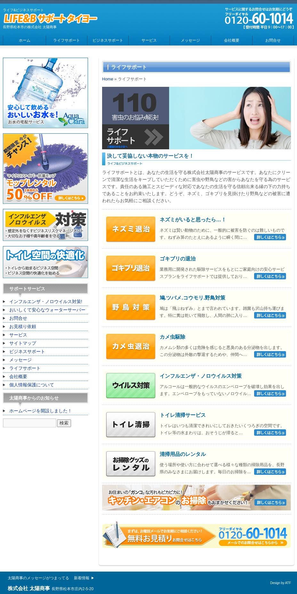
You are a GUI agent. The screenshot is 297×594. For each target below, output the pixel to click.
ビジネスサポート (107, 40)
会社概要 (231, 40)
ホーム (24, 40)
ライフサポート (66, 40)
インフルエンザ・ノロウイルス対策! (45, 301)
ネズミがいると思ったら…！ (193, 219)
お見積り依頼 (22, 326)
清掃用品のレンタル (183, 454)
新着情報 (81, 578)
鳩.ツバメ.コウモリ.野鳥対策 (192, 298)
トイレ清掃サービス (183, 415)
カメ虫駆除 (172, 337)
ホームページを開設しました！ (40, 410)
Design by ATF (280, 583)
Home (107, 79)
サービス (149, 40)
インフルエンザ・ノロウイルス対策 (201, 376)
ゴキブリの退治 (178, 258)
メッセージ (190, 40)
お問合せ (273, 40)
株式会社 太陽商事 (29, 588)
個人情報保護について (31, 384)
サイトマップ (22, 343)
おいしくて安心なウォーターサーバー (47, 309)
